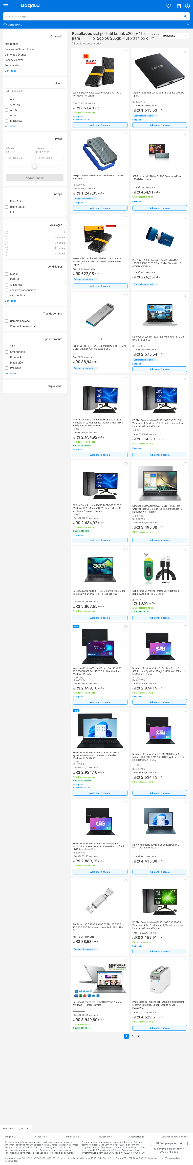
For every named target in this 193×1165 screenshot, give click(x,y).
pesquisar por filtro (10, 89)
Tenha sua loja (71, 1137)
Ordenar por (155, 36)
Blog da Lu (10, 1137)
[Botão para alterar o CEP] (96, 24)
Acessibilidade (136, 1137)
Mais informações (16, 1128)
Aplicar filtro (35, 177)
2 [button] (132, 1036)
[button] (185, 16)
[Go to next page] (138, 1036)
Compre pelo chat (169, 1143)
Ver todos (10, 70)
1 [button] (126, 1036)
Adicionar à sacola (100, 125)
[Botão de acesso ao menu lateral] (6, 6)
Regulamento (104, 1137)
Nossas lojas (40, 1137)
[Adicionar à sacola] (100, 125)
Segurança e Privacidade (175, 1137)
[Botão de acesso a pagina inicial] (91, 6)
